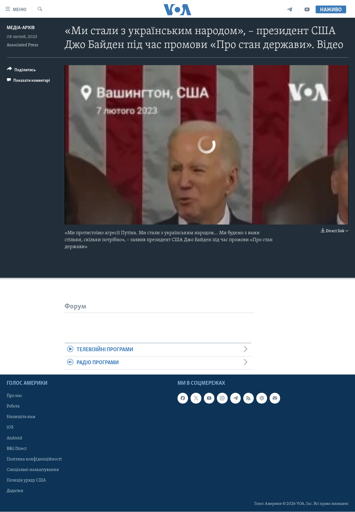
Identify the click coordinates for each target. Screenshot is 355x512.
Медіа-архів (21, 27)
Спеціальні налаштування (33, 470)
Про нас (14, 396)
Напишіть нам (21, 417)
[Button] (21, 71)
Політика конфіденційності (34, 459)
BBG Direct (17, 449)
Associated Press (22, 45)
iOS (10, 428)
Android (14, 438)
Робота (13, 406)
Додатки (15, 491)
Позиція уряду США (26, 480)
